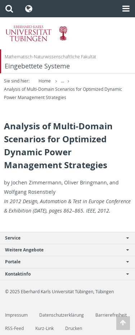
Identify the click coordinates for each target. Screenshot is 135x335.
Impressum (16, 315)
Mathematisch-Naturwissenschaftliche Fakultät (50, 57)
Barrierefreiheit (111, 315)
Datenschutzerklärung (61, 315)
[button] (9, 8)
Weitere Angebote (63, 250)
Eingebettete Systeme (37, 66)
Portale (63, 262)
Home (45, 81)
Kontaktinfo (63, 274)
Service (63, 238)
